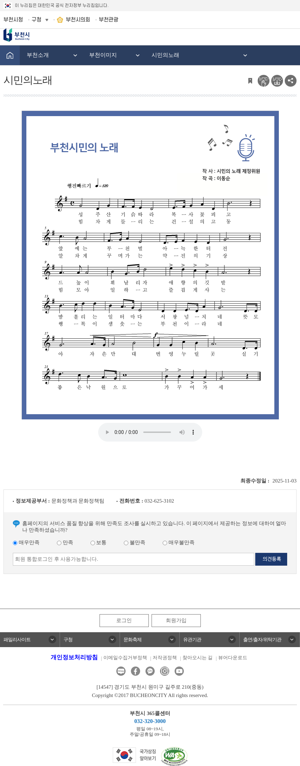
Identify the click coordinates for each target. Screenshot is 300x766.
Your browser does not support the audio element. (150, 432)
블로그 (121, 671)
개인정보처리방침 (74, 657)
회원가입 (176, 620)
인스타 (164, 671)
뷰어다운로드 (232, 657)
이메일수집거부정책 (125, 657)
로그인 (124, 620)
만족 (65, 542)
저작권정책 (165, 657)
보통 (99, 542)
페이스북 (135, 671)
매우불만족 (179, 542)
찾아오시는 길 (197, 657)
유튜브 (179, 671)
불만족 (134, 542)
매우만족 (26, 542)
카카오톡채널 (150, 671)
